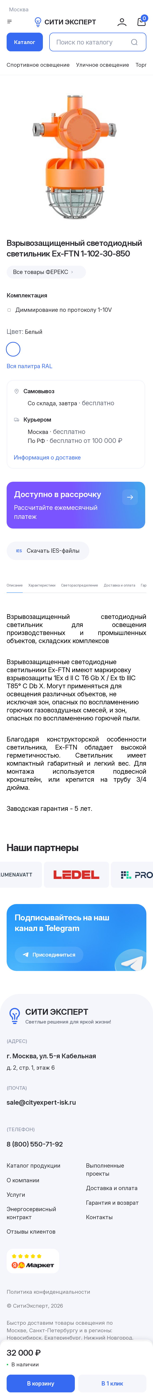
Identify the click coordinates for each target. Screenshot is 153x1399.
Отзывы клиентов (31, 1231)
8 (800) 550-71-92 (35, 1144)
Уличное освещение (102, 65)
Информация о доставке (47, 457)
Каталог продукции (33, 1165)
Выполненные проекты (105, 1169)
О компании (23, 1180)
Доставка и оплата (112, 1188)
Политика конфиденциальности (48, 1292)
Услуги (16, 1194)
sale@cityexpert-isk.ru (41, 1102)
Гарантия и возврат (112, 1202)
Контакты (99, 1217)
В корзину (40, 1383)
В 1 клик (112, 1383)
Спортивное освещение (38, 65)
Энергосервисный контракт (31, 1213)
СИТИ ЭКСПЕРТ (64, 22)
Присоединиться (49, 954)
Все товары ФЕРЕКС (43, 272)
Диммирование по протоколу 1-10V (63, 309)
